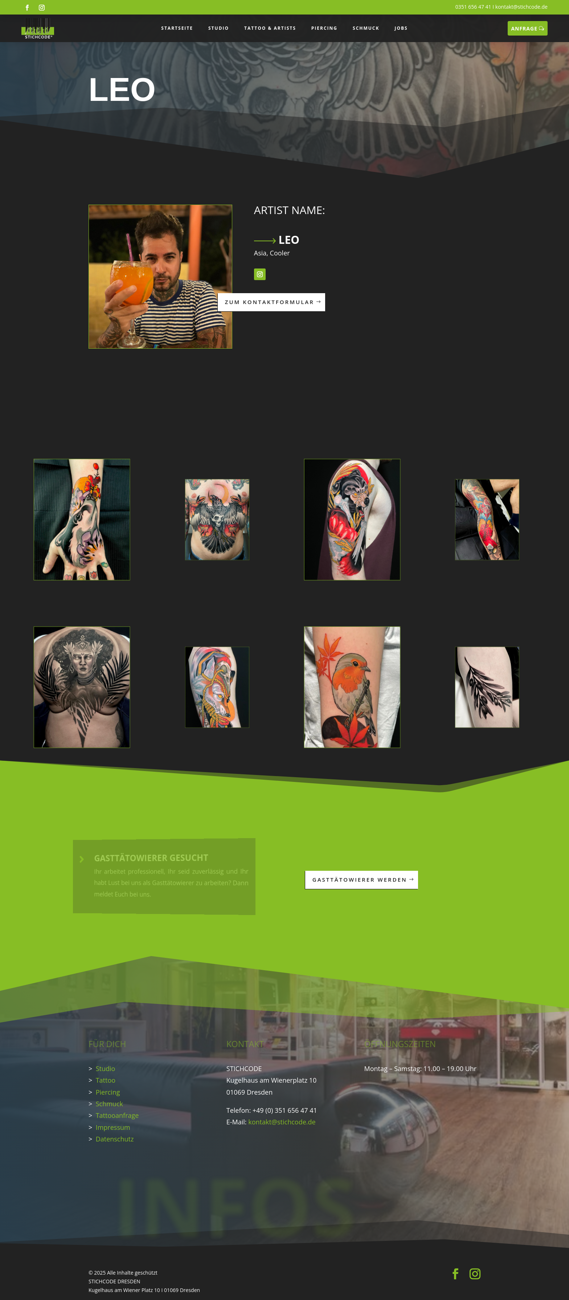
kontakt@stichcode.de (521, 6)
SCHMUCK (366, 28)
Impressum (113, 1127)
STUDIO (218, 28)
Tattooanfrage (117, 1115)
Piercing (108, 1092)
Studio (105, 1068)
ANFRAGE (524, 28)
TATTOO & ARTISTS (270, 28)
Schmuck (109, 1103)
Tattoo (105, 1080)
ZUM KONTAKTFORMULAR (269, 301)
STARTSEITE (177, 28)
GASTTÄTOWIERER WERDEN (359, 879)
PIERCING (324, 28)
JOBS (401, 28)
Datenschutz (115, 1139)
